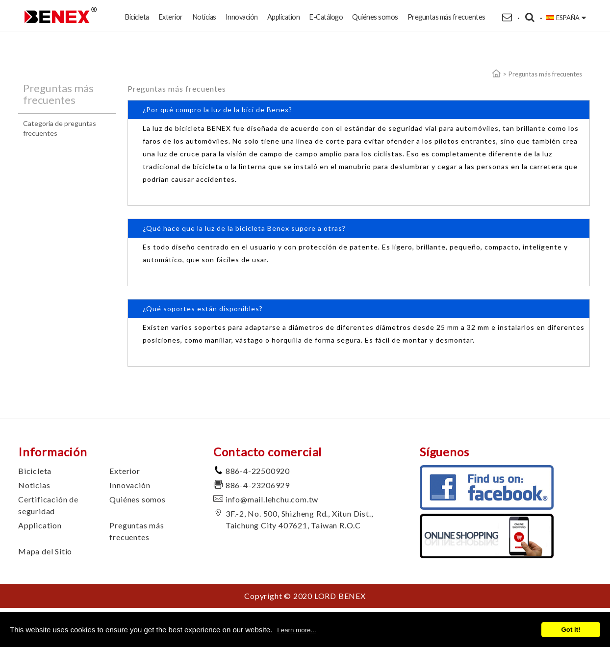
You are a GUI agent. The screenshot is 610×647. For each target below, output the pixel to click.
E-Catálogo (326, 17)
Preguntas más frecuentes (446, 17)
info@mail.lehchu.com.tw (272, 499)
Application (283, 17)
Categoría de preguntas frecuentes (59, 128)
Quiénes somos (375, 17)
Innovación (242, 17)
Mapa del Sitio (45, 551)
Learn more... (296, 630)
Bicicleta (137, 17)
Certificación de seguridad (48, 505)
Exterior (170, 17)
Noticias (204, 17)
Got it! (570, 629)
